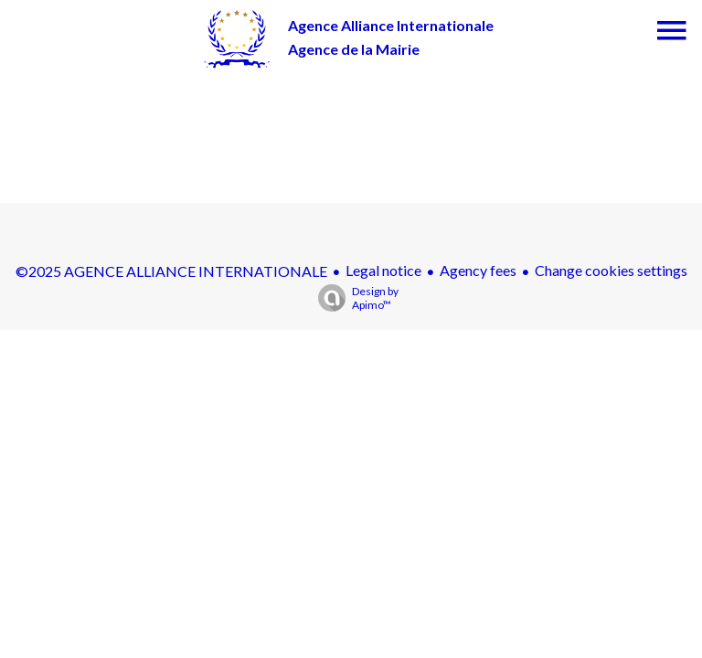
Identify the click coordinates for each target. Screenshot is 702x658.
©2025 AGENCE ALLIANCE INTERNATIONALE (171, 271)
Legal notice (383, 270)
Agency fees (478, 270)
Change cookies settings (611, 270)
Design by (354, 298)
